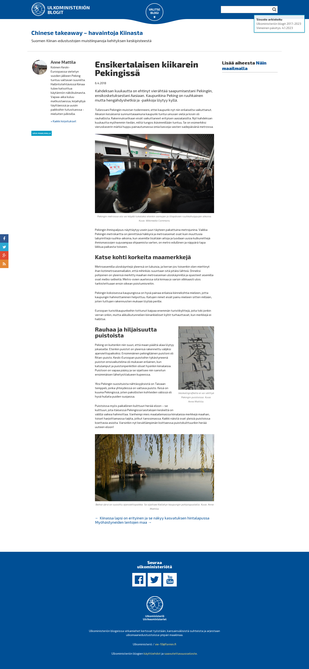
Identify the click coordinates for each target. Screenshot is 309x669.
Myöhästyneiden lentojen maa (123, 522)
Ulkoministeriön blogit (68, 10)
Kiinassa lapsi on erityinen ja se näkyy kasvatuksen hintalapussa (152, 518)
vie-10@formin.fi (165, 644)
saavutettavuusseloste (180, 653)
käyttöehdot (152, 653)
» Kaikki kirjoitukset (63, 121)
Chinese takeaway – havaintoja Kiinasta (87, 32)
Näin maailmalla (41, 133)
